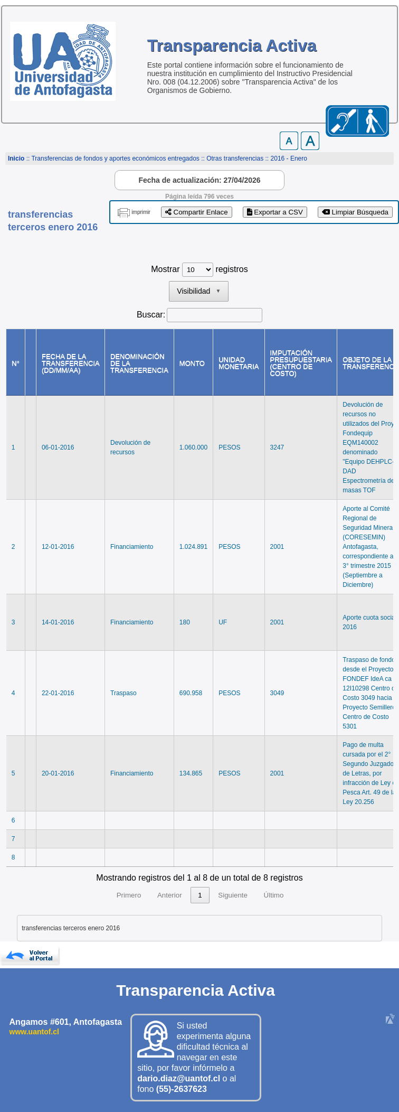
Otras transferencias (234, 158)
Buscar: (151, 314)
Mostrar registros (199, 269)
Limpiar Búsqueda (355, 212)
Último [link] (274, 895)
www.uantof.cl (34, 1031)
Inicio (16, 158)
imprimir (140, 212)
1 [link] (200, 895)
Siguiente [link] (233, 895)
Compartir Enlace (196, 212)
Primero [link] (129, 895)
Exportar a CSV (275, 212)
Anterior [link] (169, 895)
